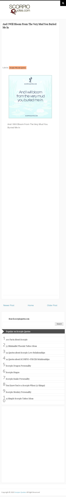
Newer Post (8, 305)
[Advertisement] (30, 47)
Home (31, 305)
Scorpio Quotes (20, 492)
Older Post (52, 305)
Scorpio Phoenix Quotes (18, 68)
